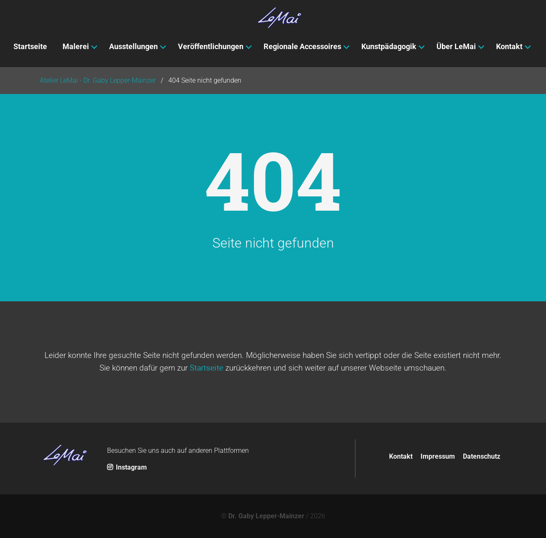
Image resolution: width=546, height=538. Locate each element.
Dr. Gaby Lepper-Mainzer (266, 516)
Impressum (438, 456)
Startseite (206, 367)
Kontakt (401, 456)
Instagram (127, 467)
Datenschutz (481, 456)
